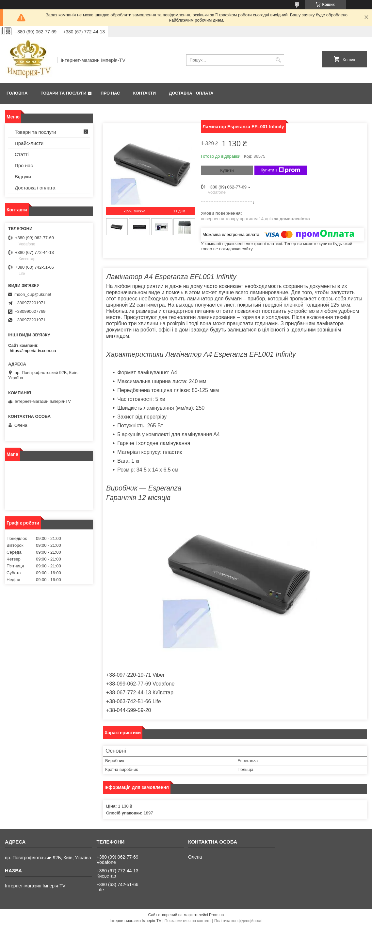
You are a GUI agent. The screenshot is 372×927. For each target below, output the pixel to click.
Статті (22, 154)
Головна (17, 93)
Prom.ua (216, 915)
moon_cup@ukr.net (32, 294)
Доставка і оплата (191, 93)
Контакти (144, 93)
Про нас (110, 93)
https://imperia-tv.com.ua (33, 350)
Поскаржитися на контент (188, 920)
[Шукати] (278, 60)
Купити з (280, 170)
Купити (227, 170)
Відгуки (23, 176)
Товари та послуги (63, 93)
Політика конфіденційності (238, 920)
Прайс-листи (29, 143)
